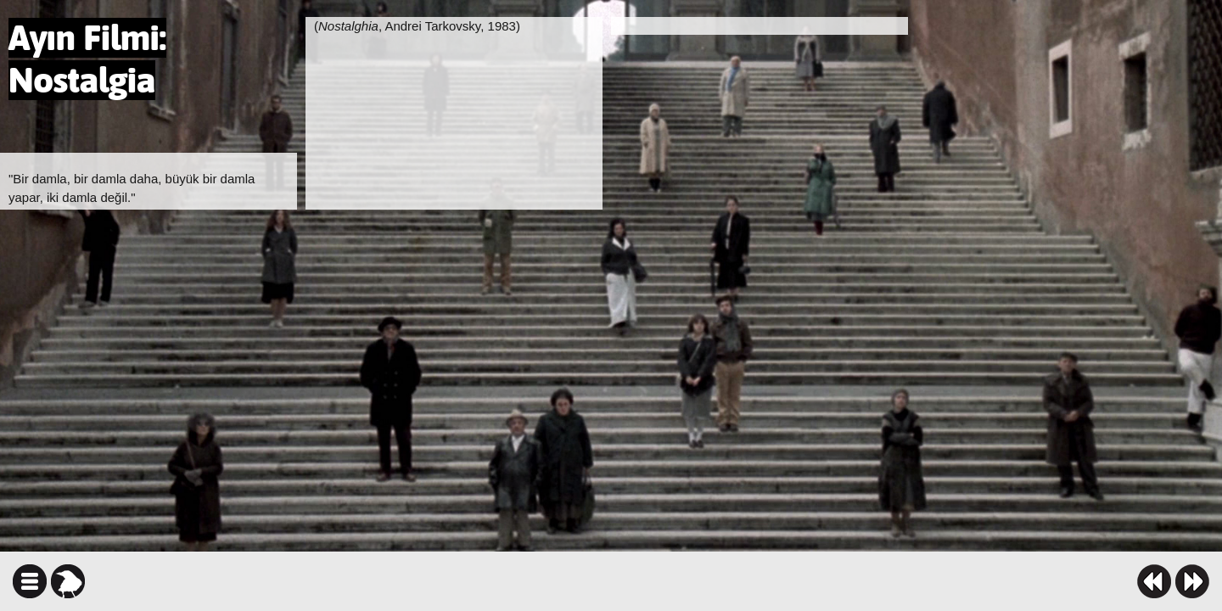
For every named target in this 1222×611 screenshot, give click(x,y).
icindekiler (30, 581)
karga (68, 581)
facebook (664, 581)
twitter (694, 581)
